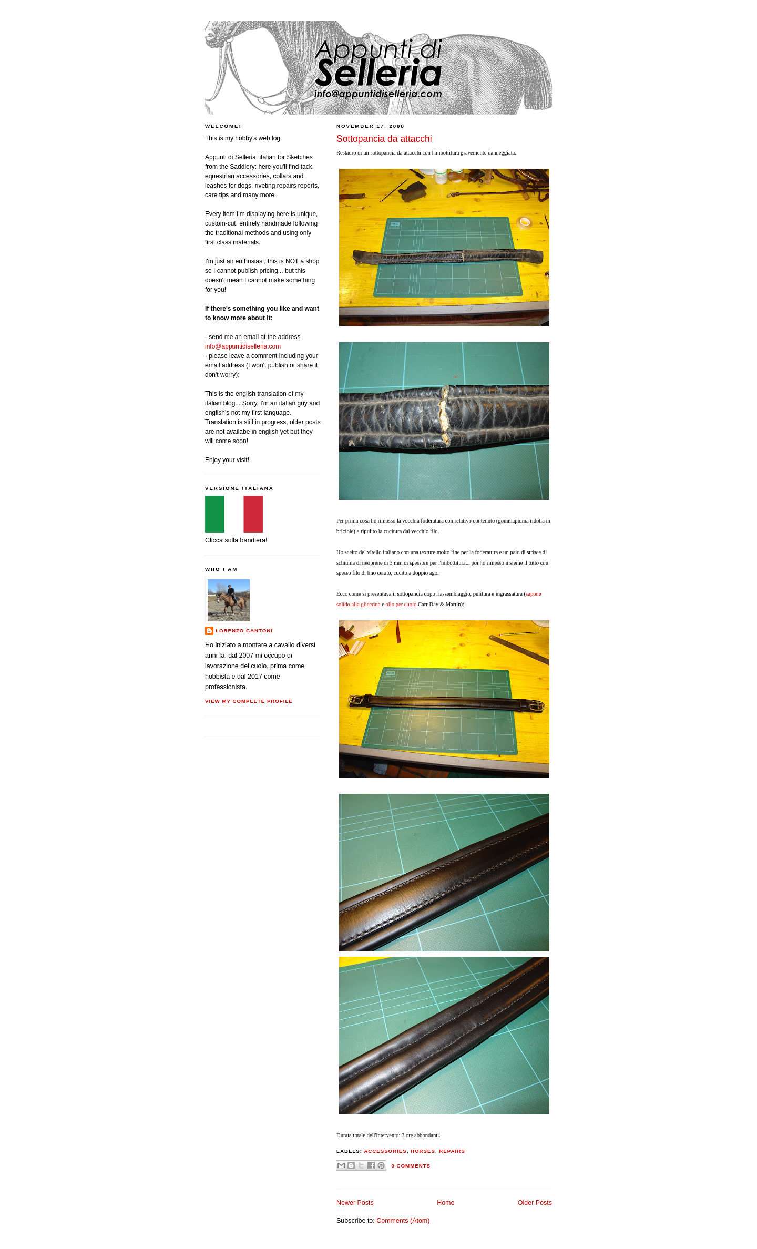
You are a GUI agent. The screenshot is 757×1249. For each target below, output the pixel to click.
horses (423, 1151)
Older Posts (535, 1202)
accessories (385, 1151)
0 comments (411, 1166)
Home (445, 1202)
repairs (452, 1151)
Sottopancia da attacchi (384, 139)
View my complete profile (249, 701)
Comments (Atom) (402, 1220)
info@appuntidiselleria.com (243, 346)
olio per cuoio (401, 604)
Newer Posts (355, 1202)
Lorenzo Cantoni (244, 630)
